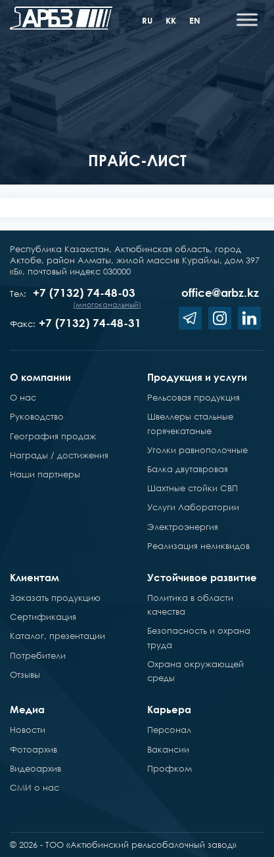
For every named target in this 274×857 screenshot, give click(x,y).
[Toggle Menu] (247, 19)
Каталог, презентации (57, 635)
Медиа (27, 709)
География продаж (53, 436)
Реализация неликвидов (198, 545)
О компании (40, 377)
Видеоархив (35, 768)
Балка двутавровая (187, 469)
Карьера (169, 709)
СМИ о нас (34, 787)
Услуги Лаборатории (193, 507)
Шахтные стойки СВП (192, 488)
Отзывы (25, 674)
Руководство (37, 416)
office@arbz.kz (220, 292)
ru (147, 20)
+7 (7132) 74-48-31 (90, 323)
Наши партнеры (45, 474)
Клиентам (34, 577)
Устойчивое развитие (202, 577)
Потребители (38, 655)
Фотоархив (33, 749)
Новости (27, 729)
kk (171, 20)
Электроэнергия (182, 526)
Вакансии (168, 749)
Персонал (169, 729)
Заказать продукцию (55, 597)
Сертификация (43, 616)
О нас (23, 397)
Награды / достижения (59, 455)
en (194, 20)
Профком (169, 768)
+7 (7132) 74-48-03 (84, 292)
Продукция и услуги (197, 377)
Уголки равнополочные (197, 450)
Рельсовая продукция (193, 397)
